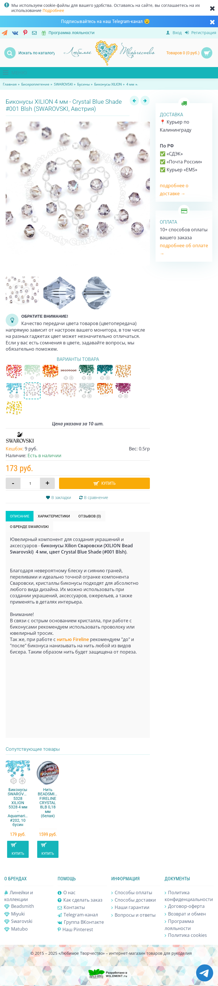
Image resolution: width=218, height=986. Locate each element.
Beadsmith (19, 906)
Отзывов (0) (89, 516)
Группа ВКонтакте (81, 922)
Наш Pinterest (75, 929)
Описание (19, 516)
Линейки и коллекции (18, 895)
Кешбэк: (15, 449)
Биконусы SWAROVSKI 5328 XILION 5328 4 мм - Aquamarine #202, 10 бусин (19, 807)
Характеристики (54, 516)
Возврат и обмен (185, 914)
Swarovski (18, 921)
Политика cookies (186, 935)
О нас (67, 892)
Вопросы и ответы (133, 915)
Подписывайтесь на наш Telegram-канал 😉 (105, 21)
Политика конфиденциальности (189, 895)
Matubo (16, 929)
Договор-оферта (185, 906)
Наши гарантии (130, 907)
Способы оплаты (131, 892)
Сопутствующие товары (33, 749)
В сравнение (96, 497)
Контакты (71, 907)
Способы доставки (133, 900)
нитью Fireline (73, 639)
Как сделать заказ (80, 900)
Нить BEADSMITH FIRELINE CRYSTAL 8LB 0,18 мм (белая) (49, 802)
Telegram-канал (78, 915)
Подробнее (53, 10)
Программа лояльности (179, 924)
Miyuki (14, 914)
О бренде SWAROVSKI (29, 527)
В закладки (61, 497)
